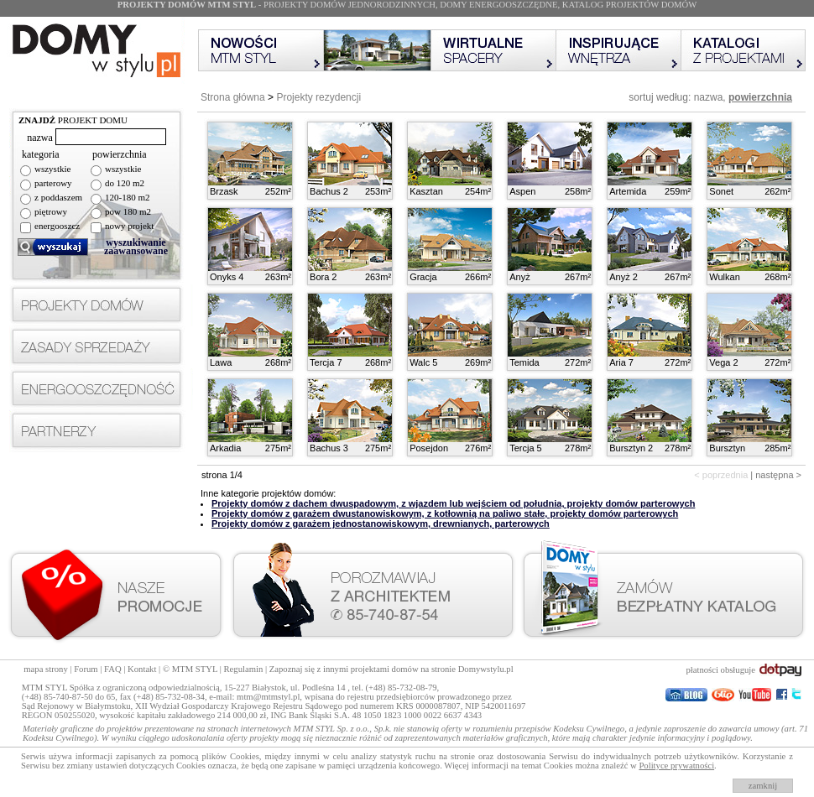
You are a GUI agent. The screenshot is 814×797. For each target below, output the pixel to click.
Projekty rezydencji (318, 97)
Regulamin (244, 669)
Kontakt (142, 669)
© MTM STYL (190, 669)
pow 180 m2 (128, 211)
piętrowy (50, 211)
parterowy (53, 183)
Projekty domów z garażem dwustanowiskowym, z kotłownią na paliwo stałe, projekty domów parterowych (444, 513)
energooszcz (57, 226)
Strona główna (233, 97)
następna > (778, 475)
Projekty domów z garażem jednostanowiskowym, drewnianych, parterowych (380, 523)
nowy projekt (129, 226)
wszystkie (52, 169)
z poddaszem (58, 197)
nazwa (708, 97)
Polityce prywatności (676, 765)
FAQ (113, 669)
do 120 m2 (124, 183)
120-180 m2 (127, 197)
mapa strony (45, 669)
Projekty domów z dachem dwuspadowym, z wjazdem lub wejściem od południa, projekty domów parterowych (453, 503)
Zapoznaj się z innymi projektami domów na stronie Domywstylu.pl (391, 669)
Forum (85, 669)
